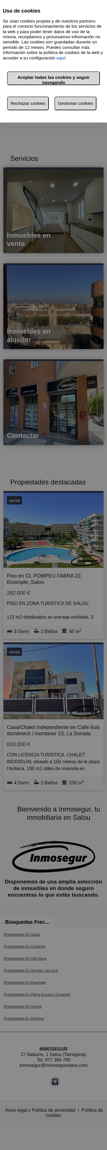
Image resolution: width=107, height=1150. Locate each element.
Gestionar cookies (75, 103)
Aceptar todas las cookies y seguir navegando (53, 80)
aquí (61, 57)
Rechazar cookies (28, 103)
